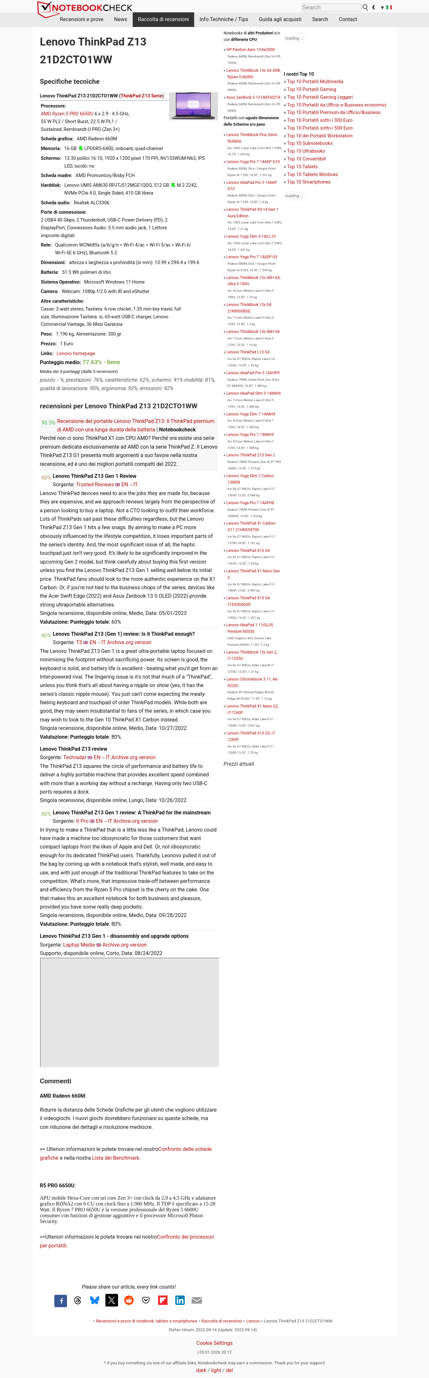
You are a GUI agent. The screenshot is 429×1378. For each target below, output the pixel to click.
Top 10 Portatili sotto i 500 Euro (320, 128)
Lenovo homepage (76, 353)
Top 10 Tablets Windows (312, 174)
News (120, 19)
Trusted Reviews (95, 484)
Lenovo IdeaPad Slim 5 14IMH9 (253, 393)
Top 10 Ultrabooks (306, 151)
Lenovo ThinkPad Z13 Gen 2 (250, 455)
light (216, 1370)
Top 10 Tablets (302, 167)
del (229, 1370)
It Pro (82, 821)
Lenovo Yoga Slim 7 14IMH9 (250, 414)
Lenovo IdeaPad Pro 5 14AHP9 (253, 373)
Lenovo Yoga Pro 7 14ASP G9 (251, 257)
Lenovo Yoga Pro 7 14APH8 (250, 503)
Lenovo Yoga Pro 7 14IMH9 (250, 434)
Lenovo (253, 1321)
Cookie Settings (214, 1343)
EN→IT (129, 484)
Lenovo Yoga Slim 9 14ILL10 (250, 236)
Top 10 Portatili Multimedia (315, 81)
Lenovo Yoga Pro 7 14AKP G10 (253, 161)
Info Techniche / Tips (224, 19)
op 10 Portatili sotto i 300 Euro (321, 120)
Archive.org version (129, 642)
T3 (79, 642)
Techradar (74, 757)
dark (201, 1370)
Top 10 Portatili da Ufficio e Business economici (336, 105)
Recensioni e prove (81, 19)
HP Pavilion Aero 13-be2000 (250, 49)
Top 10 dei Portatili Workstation (320, 136)
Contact (348, 19)
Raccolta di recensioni (163, 19)
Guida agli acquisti (280, 19)
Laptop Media (79, 945)
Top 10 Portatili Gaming (311, 89)
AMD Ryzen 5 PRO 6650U (67, 114)
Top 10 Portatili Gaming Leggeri (320, 97)
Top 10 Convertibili (306, 159)
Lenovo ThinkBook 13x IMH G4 (253, 331)
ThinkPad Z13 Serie (141, 96)
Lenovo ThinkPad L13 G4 (248, 352)
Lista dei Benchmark (115, 1158)
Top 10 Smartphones (309, 182)
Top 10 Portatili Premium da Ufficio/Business (334, 112)
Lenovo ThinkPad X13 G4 (248, 550)
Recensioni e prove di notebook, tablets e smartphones (146, 1321)
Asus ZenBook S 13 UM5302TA (253, 97)
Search (320, 19)
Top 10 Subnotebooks (310, 143)
